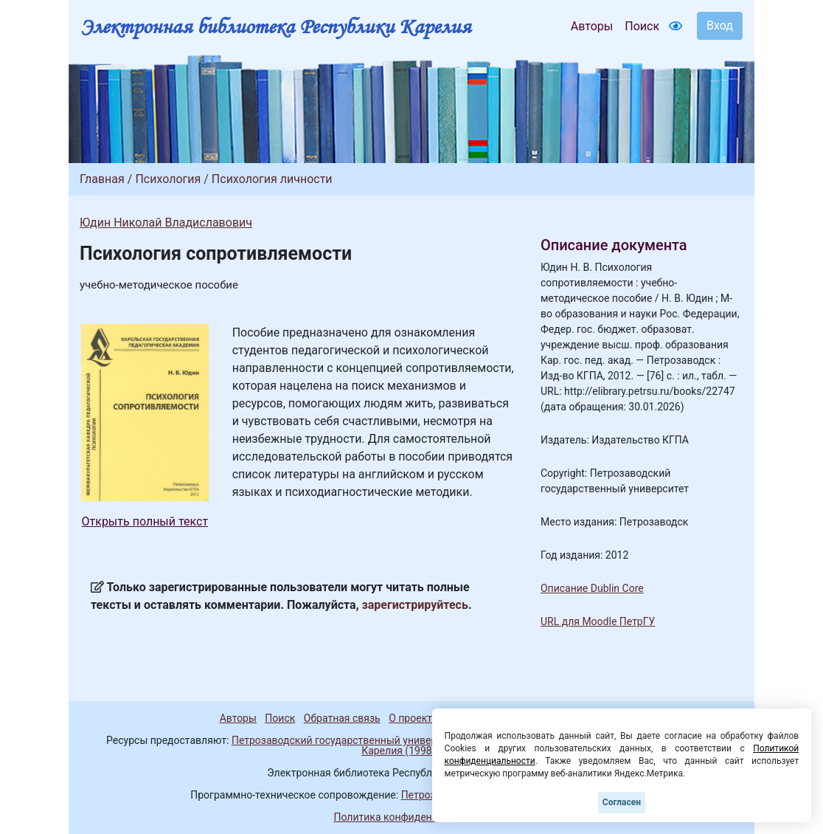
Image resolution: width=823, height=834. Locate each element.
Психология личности (272, 179)
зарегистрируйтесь (415, 605)
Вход (719, 25)
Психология (168, 179)
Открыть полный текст (145, 521)
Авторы (592, 26)
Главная (102, 179)
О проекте (413, 718)
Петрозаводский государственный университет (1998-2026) (377, 740)
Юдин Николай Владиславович (166, 223)
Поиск (642, 26)
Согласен (622, 802)
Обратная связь (342, 718)
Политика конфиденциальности (411, 817)
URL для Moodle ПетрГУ (598, 621)
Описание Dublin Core (592, 588)
